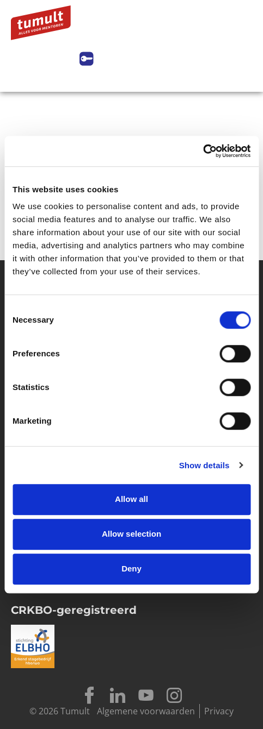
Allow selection (131, 533)
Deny (131, 568)
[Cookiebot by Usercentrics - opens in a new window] (202, 151)
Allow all (131, 499)
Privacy (219, 711)
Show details (204, 465)
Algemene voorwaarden (146, 711)
